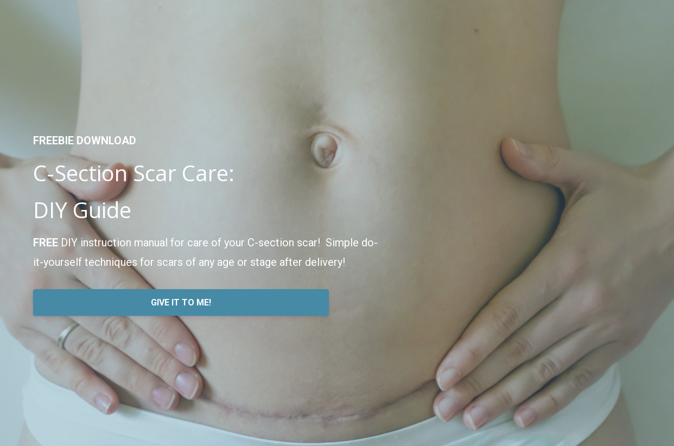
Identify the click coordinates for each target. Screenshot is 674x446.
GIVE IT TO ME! (181, 302)
